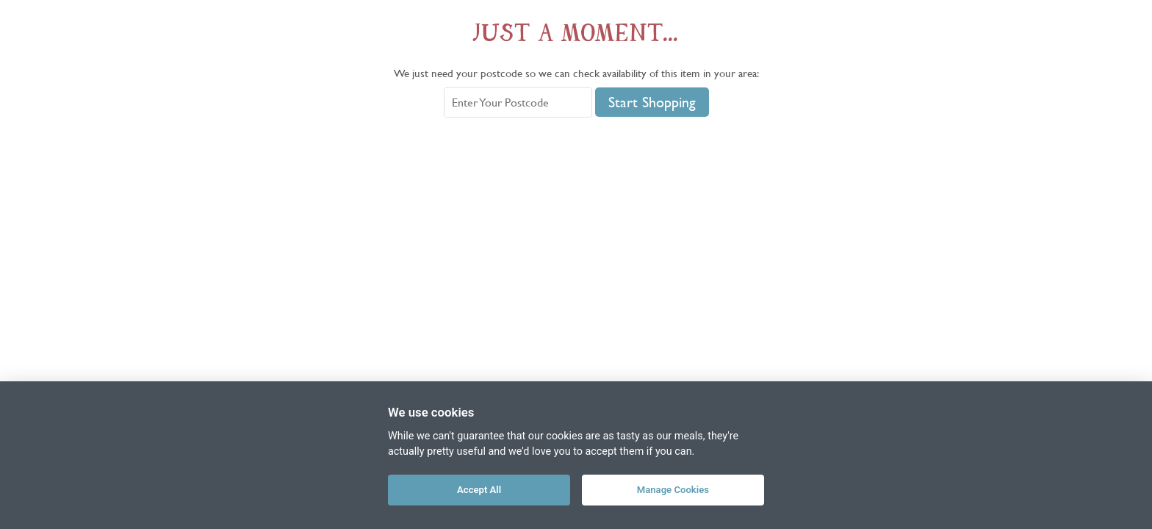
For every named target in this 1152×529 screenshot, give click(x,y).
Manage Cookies (673, 489)
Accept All (479, 489)
